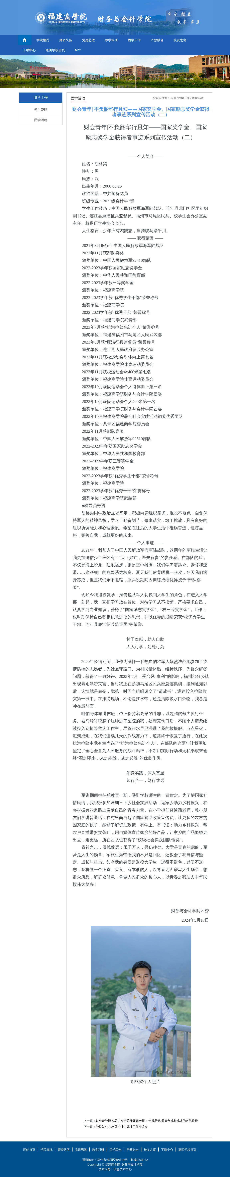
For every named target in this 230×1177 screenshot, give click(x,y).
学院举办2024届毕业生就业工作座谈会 (122, 1127)
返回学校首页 (55, 50)
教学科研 (111, 40)
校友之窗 (180, 40)
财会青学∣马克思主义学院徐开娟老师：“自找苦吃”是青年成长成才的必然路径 (147, 1121)
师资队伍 (65, 40)
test (78, 50)
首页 (173, 98)
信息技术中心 (123, 1169)
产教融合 (157, 40)
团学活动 (40, 120)
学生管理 (40, 109)
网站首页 (29, 1149)
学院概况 (42, 40)
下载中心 (29, 50)
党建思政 (88, 40)
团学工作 (134, 40)
